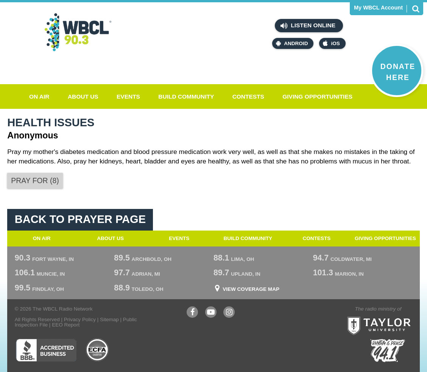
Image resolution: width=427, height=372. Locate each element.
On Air (39, 96)
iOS (331, 43)
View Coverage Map (251, 289)
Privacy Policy (80, 319)
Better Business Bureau (46, 350)
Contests (248, 96)
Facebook (192, 313)
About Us (83, 96)
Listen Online (308, 26)
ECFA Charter (97, 350)
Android (292, 43)
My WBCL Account (378, 8)
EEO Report (65, 325)
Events (128, 96)
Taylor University (393, 316)
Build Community (186, 96)
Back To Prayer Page (80, 219)
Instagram (229, 313)
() (35, 180)
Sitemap (109, 319)
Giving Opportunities (317, 96)
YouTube (211, 313)
